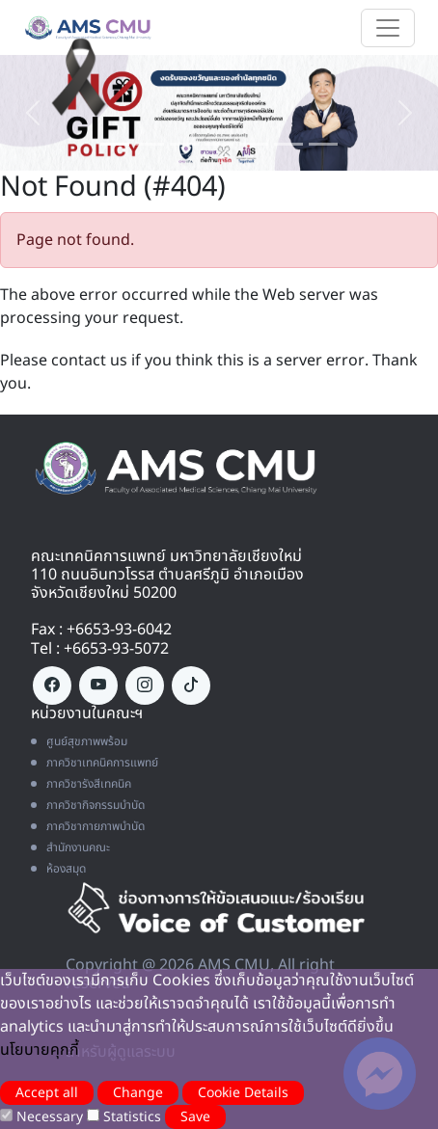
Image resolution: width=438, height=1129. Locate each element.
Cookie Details (243, 1093)
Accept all (46, 1093)
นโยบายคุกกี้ (39, 1050)
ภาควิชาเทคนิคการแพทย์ (94, 762)
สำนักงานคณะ (70, 847)
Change (138, 1093)
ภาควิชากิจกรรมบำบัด (88, 805)
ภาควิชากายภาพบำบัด (88, 826)
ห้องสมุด (58, 868)
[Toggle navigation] (388, 28)
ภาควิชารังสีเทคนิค (81, 784)
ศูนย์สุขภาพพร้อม (79, 741)
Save (195, 1117)
